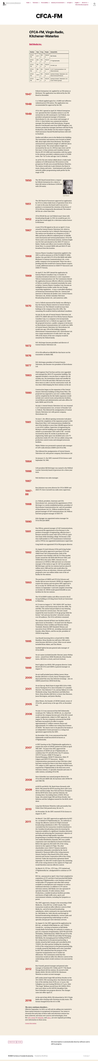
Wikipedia (42, 1019)
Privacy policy (12, 1043)
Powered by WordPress (43, 1057)
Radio (36, 3)
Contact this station (31, 1025)
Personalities (52, 3)
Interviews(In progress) (81, 5)
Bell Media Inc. (38, 45)
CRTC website (32, 1019)
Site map (19, 1043)
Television (43, 3)
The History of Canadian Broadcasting (24, 1057)
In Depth (77, 3)
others (51, 1019)
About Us (69, 5)
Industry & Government (65, 3)
